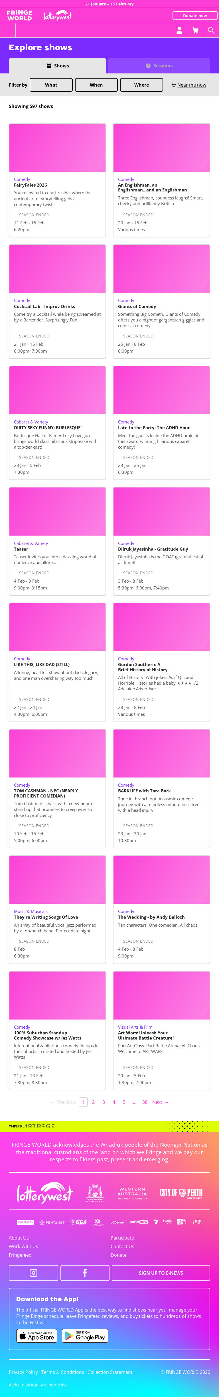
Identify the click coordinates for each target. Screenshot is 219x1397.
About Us (19, 1238)
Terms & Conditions (62, 1372)
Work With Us (23, 1246)
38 (144, 1102)
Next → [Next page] (160, 1102)
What (51, 85)
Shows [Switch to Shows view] (61, 66)
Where (141, 85)
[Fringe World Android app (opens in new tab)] (85, 1336)
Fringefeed (20, 1255)
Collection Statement (110, 1372)
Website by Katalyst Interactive (38, 1385)
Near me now (189, 85)
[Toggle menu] (8, 30)
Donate (119, 1255)
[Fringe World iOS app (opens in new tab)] (36, 1336)
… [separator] (134, 1102)
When (96, 85)
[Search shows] (211, 30)
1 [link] (83, 1102)
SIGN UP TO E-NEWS (161, 1273)
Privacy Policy (23, 1372)
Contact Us (122, 1246)
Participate (122, 1238)
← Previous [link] (63, 1102)
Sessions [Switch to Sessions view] (163, 66)
